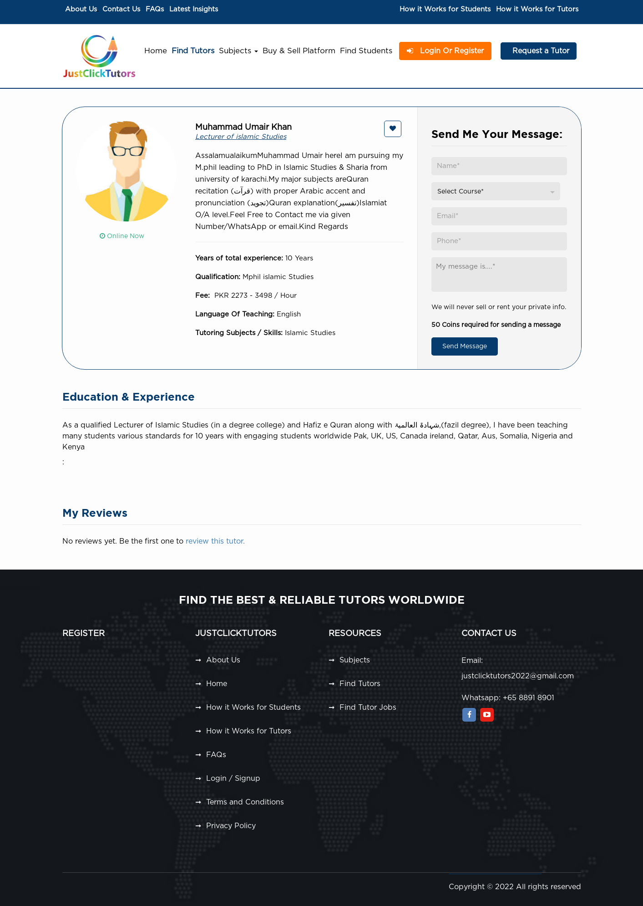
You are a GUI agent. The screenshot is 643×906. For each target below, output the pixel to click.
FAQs (155, 9)
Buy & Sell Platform (299, 51)
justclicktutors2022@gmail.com (517, 676)
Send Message (464, 346)
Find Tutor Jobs (367, 707)
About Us (81, 9)
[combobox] (495, 191)
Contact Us (121, 9)
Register (83, 634)
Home (155, 51)
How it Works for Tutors (537, 9)
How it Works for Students (445, 9)
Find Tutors (193, 51)
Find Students (366, 51)
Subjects (238, 51)
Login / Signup (233, 778)
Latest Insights (193, 9)
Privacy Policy (231, 826)
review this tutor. (215, 541)
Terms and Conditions (245, 802)
